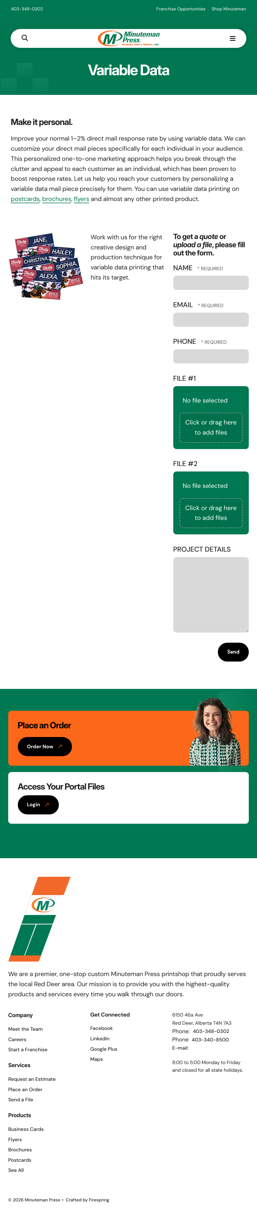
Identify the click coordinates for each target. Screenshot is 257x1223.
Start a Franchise (27, 1050)
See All (16, 1171)
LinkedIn (99, 1039)
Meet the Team (25, 1030)
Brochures (20, 1151)
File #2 (185, 464)
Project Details (202, 550)
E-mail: (180, 1049)
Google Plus (103, 1050)
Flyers (15, 1140)
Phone (185, 342)
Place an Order (25, 1090)
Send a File (20, 1100)
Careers (17, 1040)
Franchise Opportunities (181, 9)
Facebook (101, 1029)
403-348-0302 (27, 9)
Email (184, 305)
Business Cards (26, 1130)
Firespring (99, 1201)
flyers (81, 200)
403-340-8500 (210, 1040)
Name (183, 268)
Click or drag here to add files (210, 429)
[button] (25, 38)
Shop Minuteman (229, 9)
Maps (96, 1060)
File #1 (184, 379)
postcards (25, 200)
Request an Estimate (32, 1080)
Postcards (19, 1161)
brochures (56, 200)
